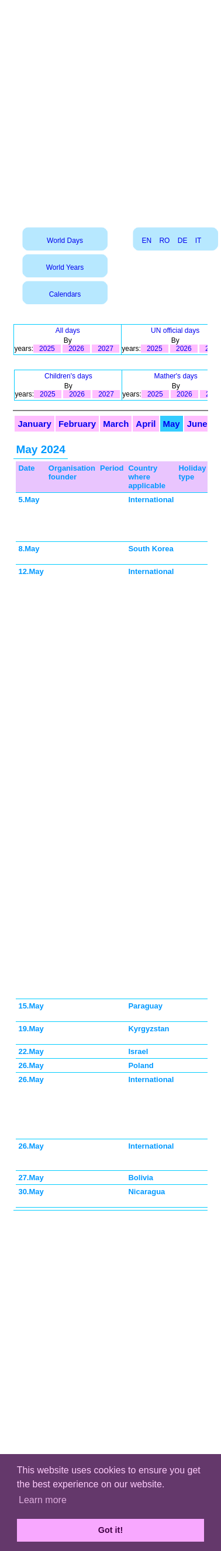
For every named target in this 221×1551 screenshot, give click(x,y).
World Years (65, 267)
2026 (76, 349)
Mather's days (175, 376)
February (77, 424)
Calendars (65, 294)
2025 (47, 349)
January (34, 424)
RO (164, 241)
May (171, 424)
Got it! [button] (110, 1530)
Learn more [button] (43, 1500)
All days (68, 330)
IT (198, 241)
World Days (65, 241)
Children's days (68, 376)
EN (146, 241)
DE (183, 241)
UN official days (175, 330)
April (146, 424)
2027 (105, 349)
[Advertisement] (109, 109)
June (197, 424)
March (116, 424)
